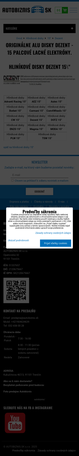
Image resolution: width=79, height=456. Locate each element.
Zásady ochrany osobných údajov (53, 233)
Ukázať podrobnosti (18, 240)
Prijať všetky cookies (55, 243)
